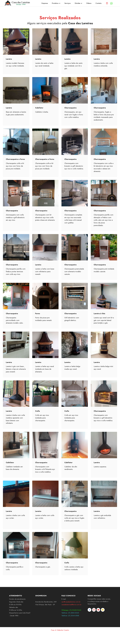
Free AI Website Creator (60, 630)
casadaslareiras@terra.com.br (71, 604)
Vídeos (88, 3)
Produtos (55, 3)
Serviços (68, 3)
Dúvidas (77, 3)
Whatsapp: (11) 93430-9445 (71, 610)
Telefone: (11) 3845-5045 (70, 613)
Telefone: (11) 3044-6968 (70, 615)
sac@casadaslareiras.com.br (70, 602)
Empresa (45, 3)
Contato (99, 3)
